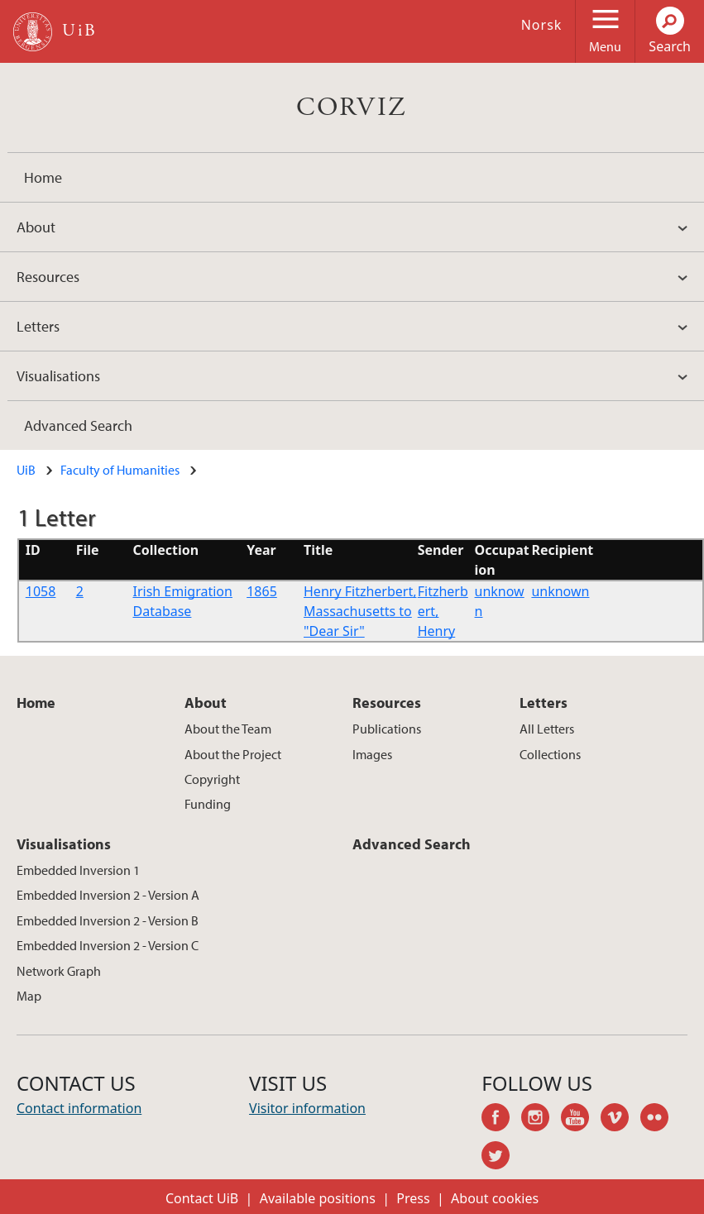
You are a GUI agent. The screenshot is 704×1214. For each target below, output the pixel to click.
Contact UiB (201, 1198)
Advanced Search (78, 425)
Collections (550, 754)
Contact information (79, 1108)
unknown (560, 591)
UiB (26, 469)
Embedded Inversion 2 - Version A (108, 895)
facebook (501, 1119)
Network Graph (59, 971)
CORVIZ (351, 107)
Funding (207, 804)
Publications (386, 728)
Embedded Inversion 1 (78, 870)
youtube (581, 1119)
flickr (660, 1119)
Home (43, 177)
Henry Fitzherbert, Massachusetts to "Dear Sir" (360, 611)
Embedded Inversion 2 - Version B (108, 920)
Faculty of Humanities (120, 469)
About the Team (227, 728)
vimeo (620, 1119)
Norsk (542, 25)
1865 (262, 591)
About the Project (232, 754)
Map (29, 995)
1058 (41, 591)
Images (372, 754)
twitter (501, 1157)
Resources (48, 276)
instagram (541, 1119)
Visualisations (58, 375)
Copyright (212, 779)
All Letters (547, 728)
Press (412, 1198)
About (36, 227)
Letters (38, 326)
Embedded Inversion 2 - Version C (108, 945)
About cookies (495, 1198)
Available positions (318, 1198)
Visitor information (307, 1108)
